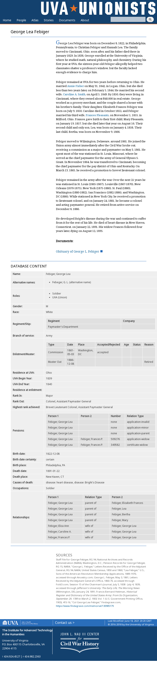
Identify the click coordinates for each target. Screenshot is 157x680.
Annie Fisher (75, 86)
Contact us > (64, 622)
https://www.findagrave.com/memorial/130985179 (85, 605)
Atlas (35, 20)
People (21, 20)
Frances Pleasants (97, 115)
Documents (67, 20)
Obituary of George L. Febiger (77, 251)
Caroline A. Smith (74, 94)
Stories (49, 20)
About (85, 20)
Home (7, 20)
